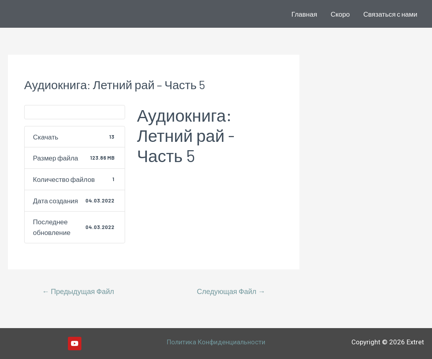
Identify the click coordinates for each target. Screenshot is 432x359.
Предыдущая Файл (78, 291)
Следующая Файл (231, 291)
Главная (304, 14)
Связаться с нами (390, 14)
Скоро (340, 14)
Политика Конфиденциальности (216, 342)
